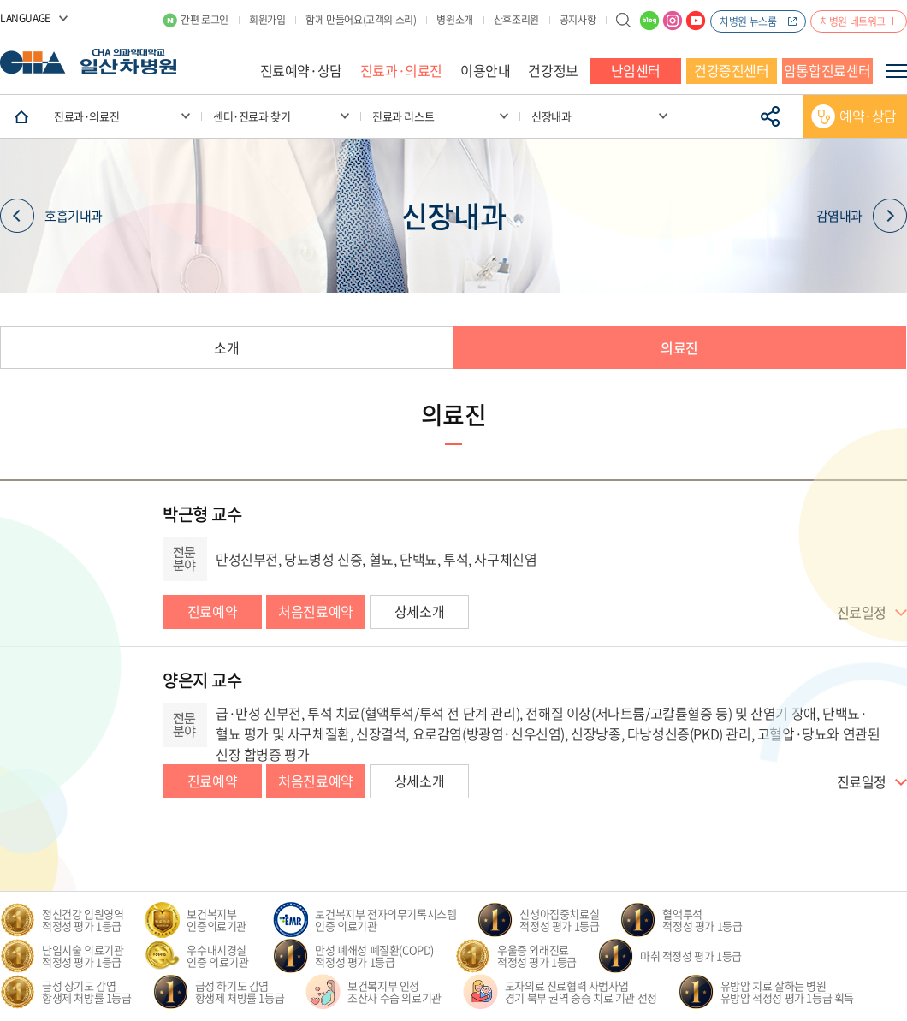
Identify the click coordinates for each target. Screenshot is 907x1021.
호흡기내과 (51, 216)
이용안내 (485, 70)
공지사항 (578, 19)
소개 (226, 347)
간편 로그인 (204, 19)
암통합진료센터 (827, 70)
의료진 (679, 347)
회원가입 (267, 19)
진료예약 (212, 611)
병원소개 (454, 19)
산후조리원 (516, 19)
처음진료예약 (315, 611)
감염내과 (861, 216)
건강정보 (553, 70)
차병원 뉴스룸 (748, 21)
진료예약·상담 (301, 70)
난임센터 (636, 70)
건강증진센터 (731, 70)
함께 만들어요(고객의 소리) (360, 19)
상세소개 (419, 611)
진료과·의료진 (401, 70)
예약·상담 (868, 115)
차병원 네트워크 (853, 21)
